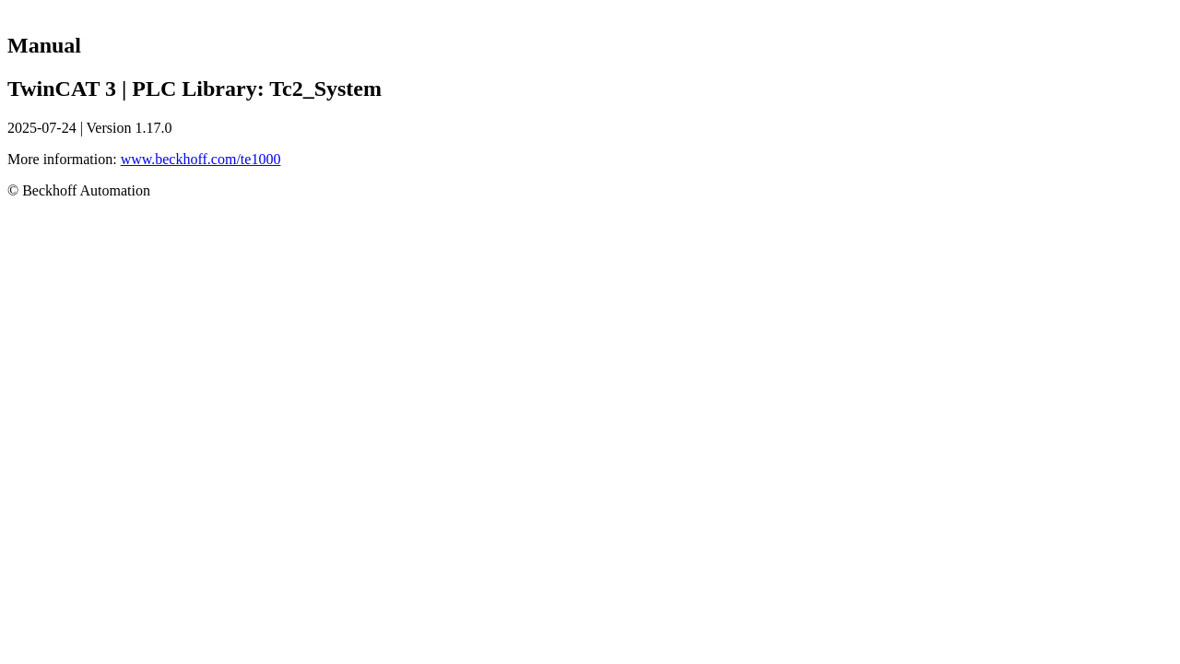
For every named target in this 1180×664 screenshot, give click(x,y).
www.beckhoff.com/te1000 (201, 159)
